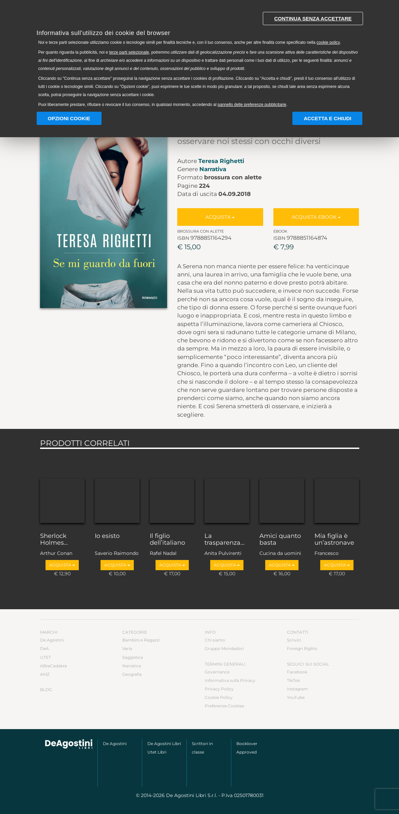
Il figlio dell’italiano (167, 539)
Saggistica (132, 657)
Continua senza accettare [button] (312, 18)
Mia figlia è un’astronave (334, 539)
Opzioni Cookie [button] (69, 118)
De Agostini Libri (164, 743)
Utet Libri (156, 752)
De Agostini (52, 640)
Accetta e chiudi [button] (327, 118)
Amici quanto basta (280, 539)
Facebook (297, 671)
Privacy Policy (219, 688)
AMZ (45, 674)
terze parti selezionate (129, 52)
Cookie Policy (219, 697)
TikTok (293, 680)
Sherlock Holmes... (54, 539)
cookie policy (328, 42)
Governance (217, 671)
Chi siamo (215, 640)
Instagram (297, 688)
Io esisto (107, 536)
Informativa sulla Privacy (230, 680)
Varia (127, 648)
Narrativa (212, 169)
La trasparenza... (224, 539)
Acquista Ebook (316, 217)
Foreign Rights (302, 648)
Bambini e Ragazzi (141, 640)
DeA (44, 648)
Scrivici (294, 640)
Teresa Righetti (221, 161)
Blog (46, 689)
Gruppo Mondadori (224, 648)
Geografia (132, 674)
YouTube (296, 697)
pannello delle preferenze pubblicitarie (252, 104)
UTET (45, 657)
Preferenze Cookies (224, 705)
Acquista (220, 217)
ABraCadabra (53, 665)
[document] (199, 57)
